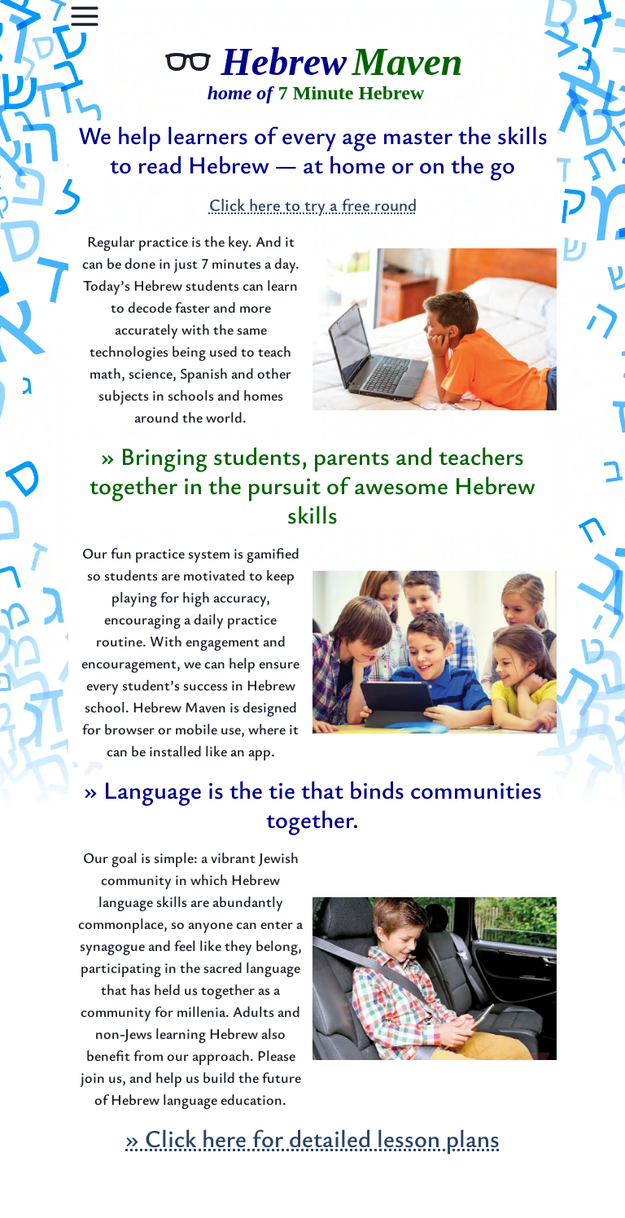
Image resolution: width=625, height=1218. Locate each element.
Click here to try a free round (313, 204)
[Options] (84, 16)
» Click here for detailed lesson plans (312, 1137)
